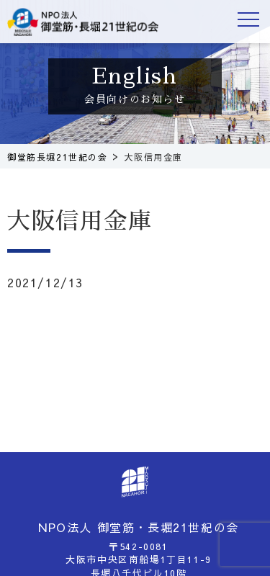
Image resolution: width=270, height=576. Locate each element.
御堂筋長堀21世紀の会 (82, 21)
